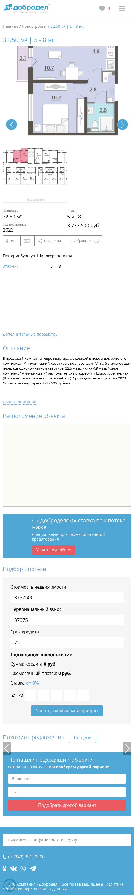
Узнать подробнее (53, 549)
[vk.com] (13, 868)
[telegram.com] (32, 868)
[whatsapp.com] (23, 868)
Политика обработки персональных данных (63, 886)
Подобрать (67, 805)
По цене (82, 738)
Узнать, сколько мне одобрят (67, 710)
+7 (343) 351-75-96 (26, 857)
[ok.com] (4, 868)
